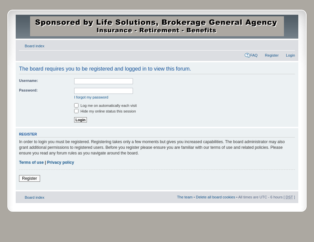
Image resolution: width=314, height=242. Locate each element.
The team (184, 197)
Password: (28, 90)
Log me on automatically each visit (105, 106)
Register (272, 55)
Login (290, 55)
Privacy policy (60, 162)
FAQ (254, 55)
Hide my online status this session (105, 111)
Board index (34, 46)
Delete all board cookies (215, 197)
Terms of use (31, 162)
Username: (28, 81)
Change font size (290, 45)
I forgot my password (91, 97)
